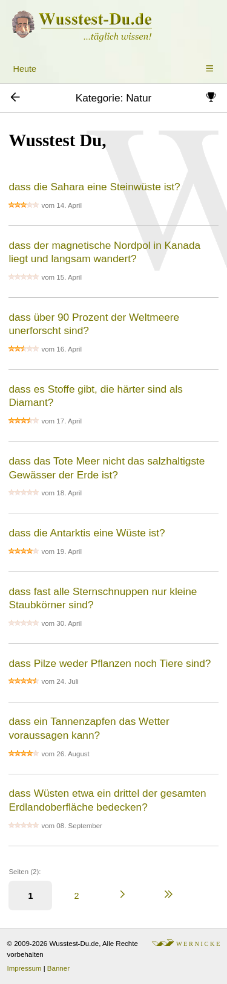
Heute (24, 69)
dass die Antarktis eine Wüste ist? (86, 533)
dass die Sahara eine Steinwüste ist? (94, 187)
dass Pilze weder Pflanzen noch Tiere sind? (109, 663)
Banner (58, 968)
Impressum (24, 968)
